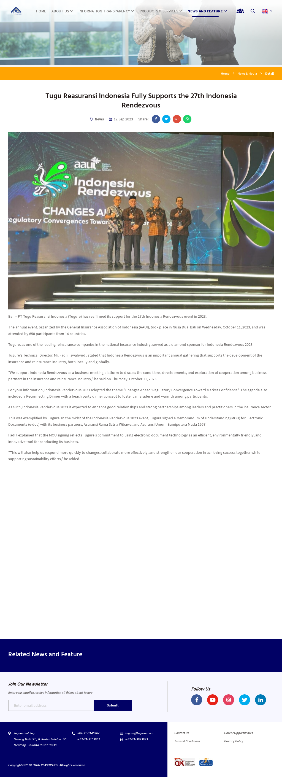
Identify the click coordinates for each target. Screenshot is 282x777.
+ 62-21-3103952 (88, 739)
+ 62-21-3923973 (136, 739)
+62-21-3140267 (88, 733)
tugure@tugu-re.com (139, 733)
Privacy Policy (233, 741)
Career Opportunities (238, 733)
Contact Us (181, 733)
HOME (41, 11)
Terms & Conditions (187, 741)
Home (225, 73)
